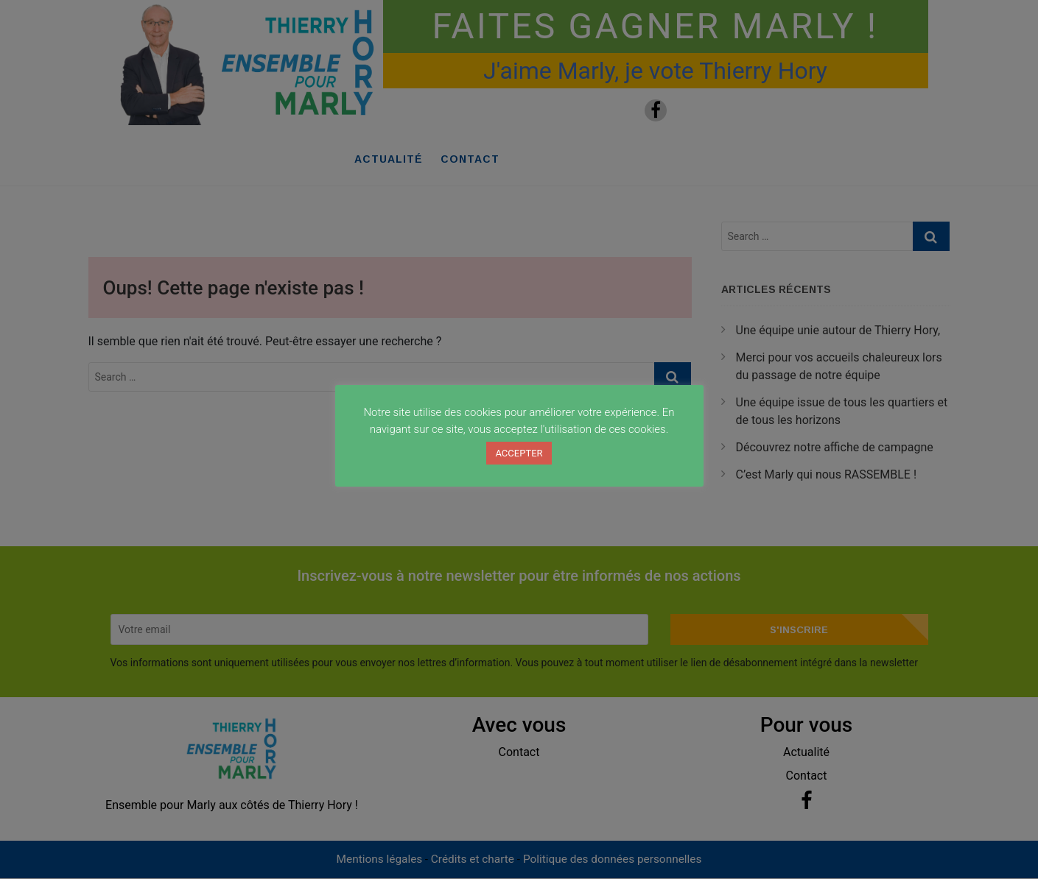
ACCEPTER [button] (518, 453)
